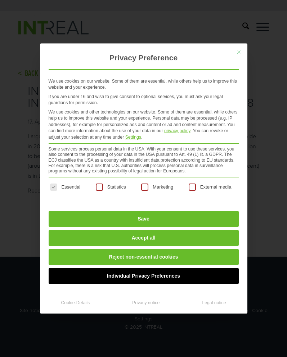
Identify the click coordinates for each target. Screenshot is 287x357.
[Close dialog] (239, 52)
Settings (133, 137)
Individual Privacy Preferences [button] (143, 276)
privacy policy (177, 130)
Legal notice (214, 302)
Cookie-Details (75, 302)
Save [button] (143, 219)
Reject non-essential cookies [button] (143, 257)
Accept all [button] (143, 238)
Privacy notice (146, 302)
